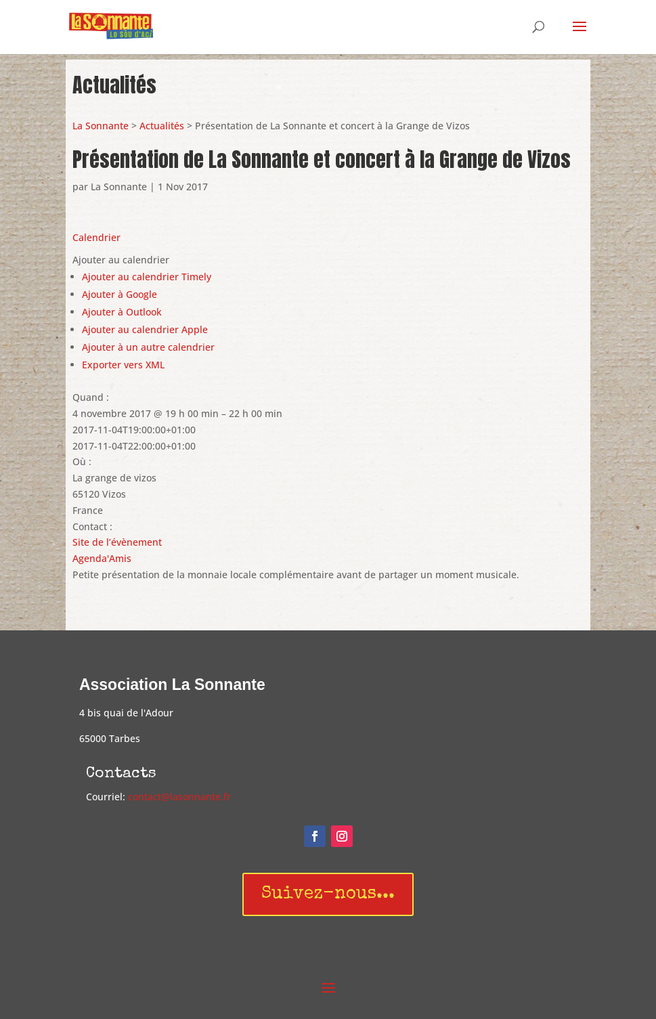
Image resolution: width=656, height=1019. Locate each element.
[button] (120, 259)
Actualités (161, 125)
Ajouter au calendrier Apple (145, 329)
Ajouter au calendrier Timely (146, 276)
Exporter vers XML (123, 364)
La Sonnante (100, 125)
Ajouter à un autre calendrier (148, 347)
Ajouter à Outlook (122, 311)
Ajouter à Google (119, 294)
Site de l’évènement (117, 542)
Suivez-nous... (328, 894)
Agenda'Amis (101, 558)
